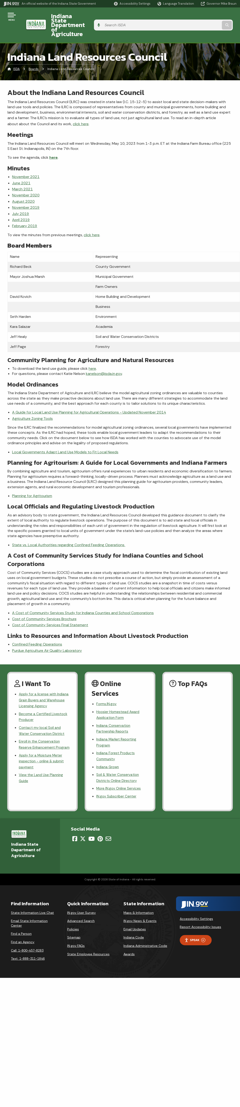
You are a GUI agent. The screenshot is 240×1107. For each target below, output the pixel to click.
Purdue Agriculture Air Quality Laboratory (47, 633)
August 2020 (23, 184)
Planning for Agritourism (32, 478)
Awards (129, 942)
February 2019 (24, 208)
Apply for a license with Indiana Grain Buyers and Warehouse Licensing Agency (43, 684)
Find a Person (21, 922)
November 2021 (26, 159)
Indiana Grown (108, 753)
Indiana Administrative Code (145, 934)
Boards (34, 52)
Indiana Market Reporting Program (117, 727)
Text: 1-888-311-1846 (28, 947)
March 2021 (22, 172)
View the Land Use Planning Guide (42, 772)
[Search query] (210, 16)
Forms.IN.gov (106, 687)
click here (81, 106)
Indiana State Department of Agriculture (102, 16)
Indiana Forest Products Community (116, 742)
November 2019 (26, 190)
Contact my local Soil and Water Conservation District (42, 716)
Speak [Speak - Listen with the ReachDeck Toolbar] (194, 928)
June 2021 (21, 166)
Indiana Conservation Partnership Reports (114, 713)
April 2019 (21, 202)
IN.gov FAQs (76, 934)
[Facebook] (74, 827)
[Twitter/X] (83, 827)
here (53, 140)
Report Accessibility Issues (200, 915)
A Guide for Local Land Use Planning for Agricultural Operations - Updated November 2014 (89, 395)
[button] (132, 3)
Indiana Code (133, 925)
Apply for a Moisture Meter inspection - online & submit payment (43, 754)
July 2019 (20, 196)
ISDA (16, 52)
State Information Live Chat (32, 901)
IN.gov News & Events (140, 909)
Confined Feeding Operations (37, 627)
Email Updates (134, 917)
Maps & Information (138, 901)
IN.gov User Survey (81, 901)
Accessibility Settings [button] (196, 907)
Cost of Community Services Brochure (44, 601)
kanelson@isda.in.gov (104, 356)
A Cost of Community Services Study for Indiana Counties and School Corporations (83, 595)
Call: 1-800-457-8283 (27, 938)
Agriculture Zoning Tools (32, 401)
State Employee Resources (88, 942)
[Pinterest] (100, 827)
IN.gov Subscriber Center (117, 784)
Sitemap (73, 925)
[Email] (108, 827)
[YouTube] (91, 827)
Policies (73, 917)
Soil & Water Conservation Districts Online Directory (118, 765)
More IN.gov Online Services (119, 776)
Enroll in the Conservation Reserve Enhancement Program (40, 733)
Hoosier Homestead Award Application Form (118, 698)
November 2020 (26, 178)
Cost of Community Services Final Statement (50, 608)
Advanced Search (81, 909)
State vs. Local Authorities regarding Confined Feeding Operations (68, 527)
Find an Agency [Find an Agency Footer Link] (22, 930)
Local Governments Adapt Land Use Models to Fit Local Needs (65, 435)
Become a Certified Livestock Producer (43, 701)
